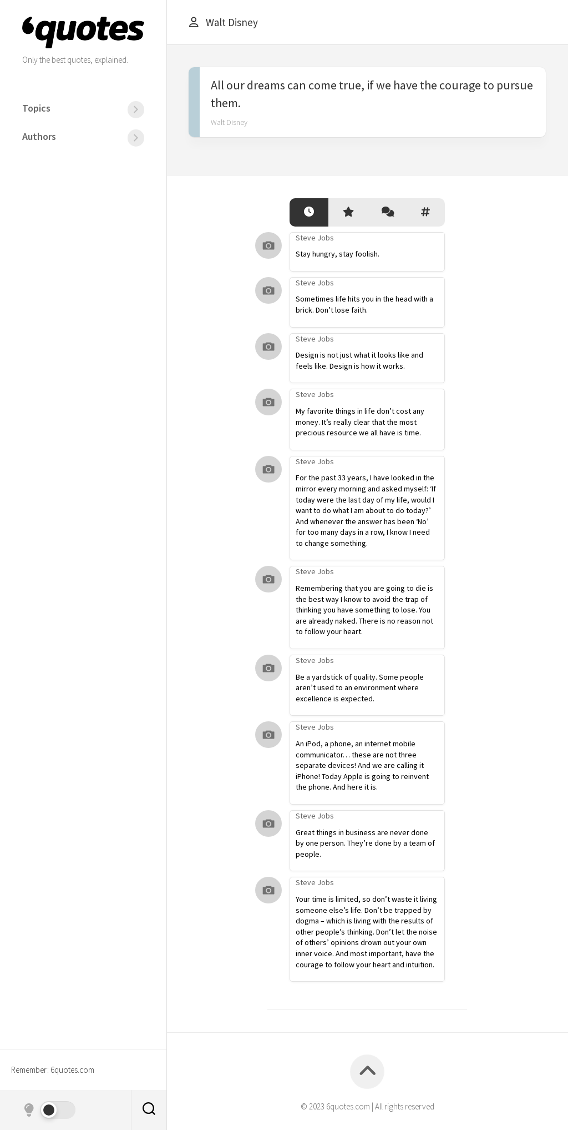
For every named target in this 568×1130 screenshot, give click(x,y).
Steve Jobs (315, 238)
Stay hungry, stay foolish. (337, 254)
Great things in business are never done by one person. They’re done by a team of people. (365, 843)
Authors (39, 136)
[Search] (148, 1110)
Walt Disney (229, 122)
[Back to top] (367, 1071)
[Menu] (136, 109)
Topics (36, 108)
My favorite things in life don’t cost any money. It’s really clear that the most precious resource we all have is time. (360, 422)
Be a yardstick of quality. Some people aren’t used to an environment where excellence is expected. (360, 688)
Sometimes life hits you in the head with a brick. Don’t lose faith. (364, 304)
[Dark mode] (48, 1110)
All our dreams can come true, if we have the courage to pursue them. (372, 94)
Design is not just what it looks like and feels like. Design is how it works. (359, 360)
